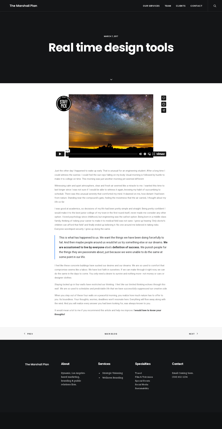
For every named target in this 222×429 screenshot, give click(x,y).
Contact (196, 5)
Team (168, 5)
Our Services (151, 5)
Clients (180, 5)
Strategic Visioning (112, 373)
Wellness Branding (112, 377)
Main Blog (111, 334)
